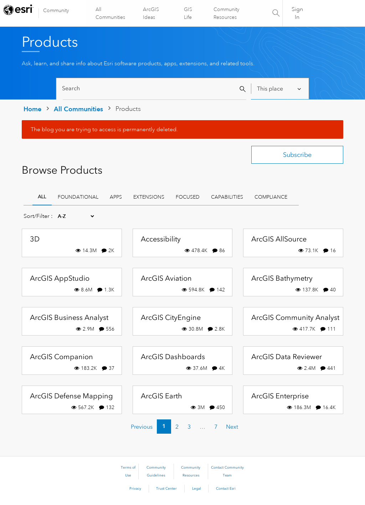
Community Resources (226, 13)
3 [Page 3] (189, 426)
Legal (196, 488)
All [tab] (42, 197)
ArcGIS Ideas (151, 13)
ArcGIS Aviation (166, 278)
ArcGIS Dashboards (173, 356)
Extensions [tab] (148, 197)
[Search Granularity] (279, 88)
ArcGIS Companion (61, 356)
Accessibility (161, 239)
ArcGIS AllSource (279, 239)
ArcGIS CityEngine (171, 317)
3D (35, 239)
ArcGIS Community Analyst (295, 317)
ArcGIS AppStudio (59, 278)
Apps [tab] (116, 197)
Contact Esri (226, 488)
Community (56, 10)
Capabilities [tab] (227, 197)
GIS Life (188, 13)
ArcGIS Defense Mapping (71, 396)
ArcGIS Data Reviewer (286, 356)
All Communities (110, 13)
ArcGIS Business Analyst (69, 317)
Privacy (135, 488)
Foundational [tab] (78, 197)
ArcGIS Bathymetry (282, 278)
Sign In (297, 13)
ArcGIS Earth (161, 396)
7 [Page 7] (215, 426)
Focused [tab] (188, 197)
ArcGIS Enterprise (280, 396)
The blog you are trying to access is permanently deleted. (104, 129)
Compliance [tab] (271, 197)
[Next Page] (232, 426)
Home (32, 109)
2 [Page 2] (177, 426)
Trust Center (166, 488)
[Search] (154, 88)
